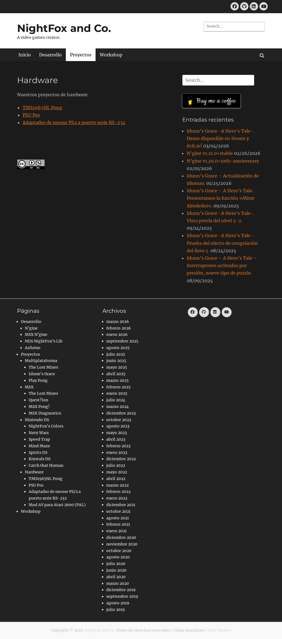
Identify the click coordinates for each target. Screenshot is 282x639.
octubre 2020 (118, 550)
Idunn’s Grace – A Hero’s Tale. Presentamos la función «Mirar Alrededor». (220, 198)
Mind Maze (39, 445)
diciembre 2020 (121, 537)
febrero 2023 (118, 445)
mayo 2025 (116, 367)
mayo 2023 (116, 432)
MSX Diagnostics (45, 413)
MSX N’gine (36, 334)
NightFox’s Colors (46, 426)
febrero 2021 (118, 524)
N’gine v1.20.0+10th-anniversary (223, 161)
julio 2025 (115, 354)
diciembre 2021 (120, 504)
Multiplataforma (41, 360)
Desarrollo (50, 54)
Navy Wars (39, 432)
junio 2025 (116, 360)
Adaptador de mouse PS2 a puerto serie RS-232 (74, 122)
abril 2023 (115, 439)
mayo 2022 (116, 472)
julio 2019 (115, 609)
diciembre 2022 (121, 458)
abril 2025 (115, 373)
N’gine (31, 328)
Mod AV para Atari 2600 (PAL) (57, 504)
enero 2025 (116, 393)
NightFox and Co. (64, 28)
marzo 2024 (117, 406)
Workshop (111, 54)
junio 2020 (116, 570)
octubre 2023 (118, 419)
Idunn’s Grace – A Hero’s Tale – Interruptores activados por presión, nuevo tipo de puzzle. (222, 265)
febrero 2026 (118, 328)
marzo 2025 (117, 380)
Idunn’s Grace (42, 373)
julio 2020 (115, 563)
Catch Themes (218, 630)
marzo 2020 (117, 583)
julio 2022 (115, 465)
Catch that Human (46, 465)
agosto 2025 (117, 347)
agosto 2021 (117, 517)
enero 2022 (116, 498)
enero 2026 (117, 334)
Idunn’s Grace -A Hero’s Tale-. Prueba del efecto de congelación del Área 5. (222, 243)
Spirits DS (38, 452)
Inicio (24, 54)
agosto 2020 (118, 557)
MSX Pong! (39, 406)
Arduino (32, 347)
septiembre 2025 (122, 341)
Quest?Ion (38, 399)
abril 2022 (115, 478)
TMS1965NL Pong (42, 107)
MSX (29, 387)
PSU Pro (31, 115)
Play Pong (38, 380)
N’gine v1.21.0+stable (210, 153)
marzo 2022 (117, 485)
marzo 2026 (117, 321)
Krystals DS (39, 458)
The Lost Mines (43, 367)
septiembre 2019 (122, 596)
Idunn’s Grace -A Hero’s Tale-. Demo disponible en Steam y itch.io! (220, 138)
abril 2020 (116, 576)
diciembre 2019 (120, 589)
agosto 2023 (117, 426)
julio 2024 (115, 399)
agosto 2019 (117, 602)
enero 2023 (116, 452)
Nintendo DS (37, 419)
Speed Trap (39, 439)
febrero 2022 (118, 491)
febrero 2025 (118, 387)
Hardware (34, 472)
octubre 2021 (118, 511)
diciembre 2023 (121, 413)
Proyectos (80, 54)
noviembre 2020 (121, 544)
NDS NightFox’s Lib (44, 341)
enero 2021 (116, 530)
